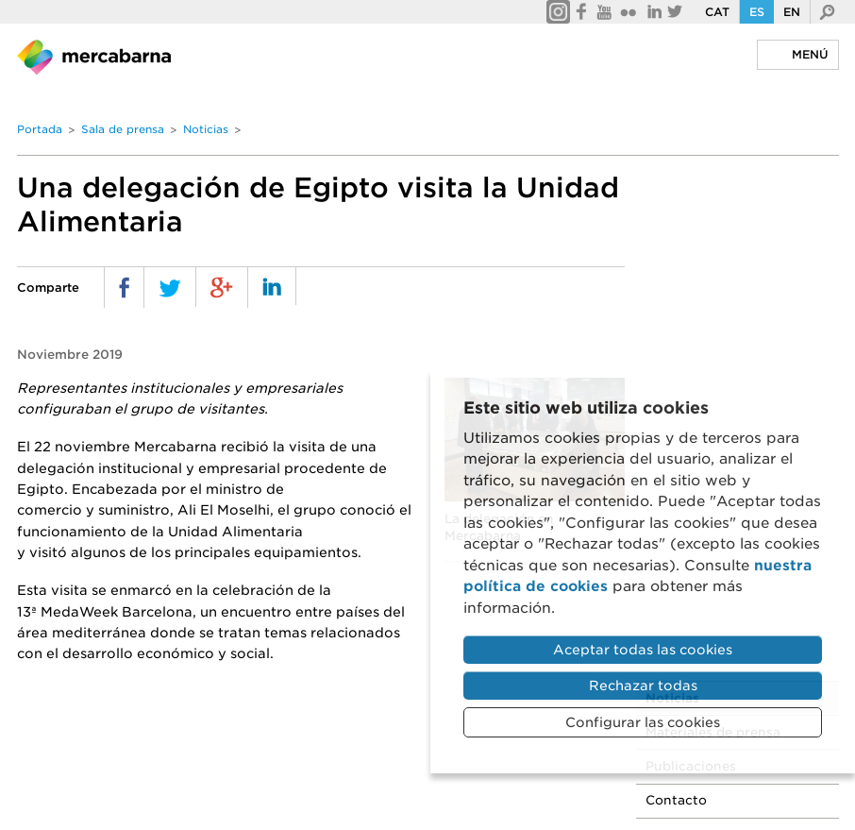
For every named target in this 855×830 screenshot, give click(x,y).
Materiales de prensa (734, 221)
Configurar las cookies (642, 722)
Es (756, 12)
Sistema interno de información (325, 804)
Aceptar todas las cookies (642, 649)
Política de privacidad (180, 783)
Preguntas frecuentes (485, 783)
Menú (810, 54)
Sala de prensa (122, 129)
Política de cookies (334, 783)
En (791, 12)
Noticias (205, 129)
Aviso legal (52, 783)
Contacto (698, 288)
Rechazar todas (643, 685)
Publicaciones (712, 255)
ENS (461, 804)
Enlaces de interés (633, 783)
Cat (717, 12)
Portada (39, 129)
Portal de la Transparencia (120, 804)
